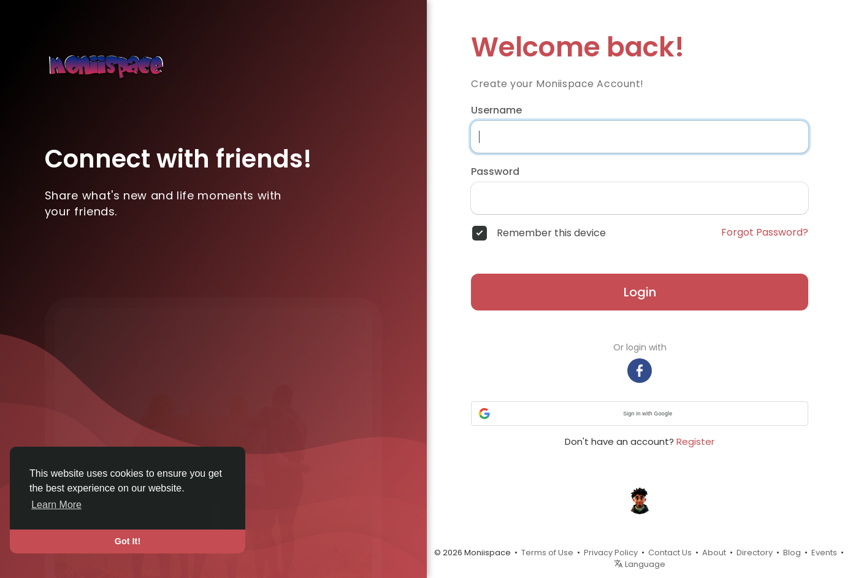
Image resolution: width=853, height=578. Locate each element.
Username (496, 110)
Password (495, 172)
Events (824, 552)
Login (640, 292)
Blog (792, 552)
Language (639, 564)
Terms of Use (547, 552)
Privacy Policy (611, 552)
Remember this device (551, 233)
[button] (639, 413)
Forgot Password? (764, 232)
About (714, 552)
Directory (754, 552)
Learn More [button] (56, 504)
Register (695, 441)
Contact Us (670, 552)
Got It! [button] (127, 541)
